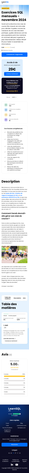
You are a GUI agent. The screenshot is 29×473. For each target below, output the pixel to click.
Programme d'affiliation (7, 430)
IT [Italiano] (17, 453)
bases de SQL (10, 193)
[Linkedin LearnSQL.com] (12, 464)
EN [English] (9, 453)
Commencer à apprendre (14, 54)
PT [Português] (15, 453)
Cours (7, 423)
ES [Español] (19, 453)
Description (17, 298)
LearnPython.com (21, 425)
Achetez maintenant (12, 74)
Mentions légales (24, 460)
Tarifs (7, 425)
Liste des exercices (9, 338)
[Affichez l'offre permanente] (20, 80)
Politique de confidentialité (15, 460)
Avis (24, 298)
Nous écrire (14, 444)
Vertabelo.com (22, 428)
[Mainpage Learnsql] (5, 2)
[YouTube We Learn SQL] (16, 465)
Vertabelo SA (17, 468)
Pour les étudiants (7, 428)
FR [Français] (13, 453)
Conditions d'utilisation (5, 460)
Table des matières (8, 298)
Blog (21, 423)
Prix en (8, 97)
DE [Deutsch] (11, 453)
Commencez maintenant (11, 341)
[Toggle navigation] (26, 2)
